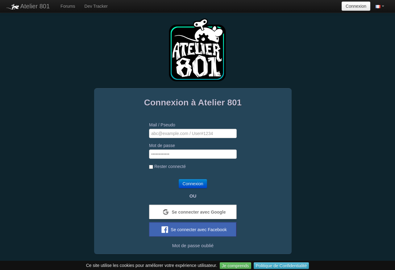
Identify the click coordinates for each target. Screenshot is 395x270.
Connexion (356, 6)
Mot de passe (162, 145)
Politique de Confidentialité (281, 265)
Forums (67, 6)
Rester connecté (167, 166)
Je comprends (235, 265)
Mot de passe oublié (193, 245)
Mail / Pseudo (162, 124)
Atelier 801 (28, 6)
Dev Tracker (96, 6)
